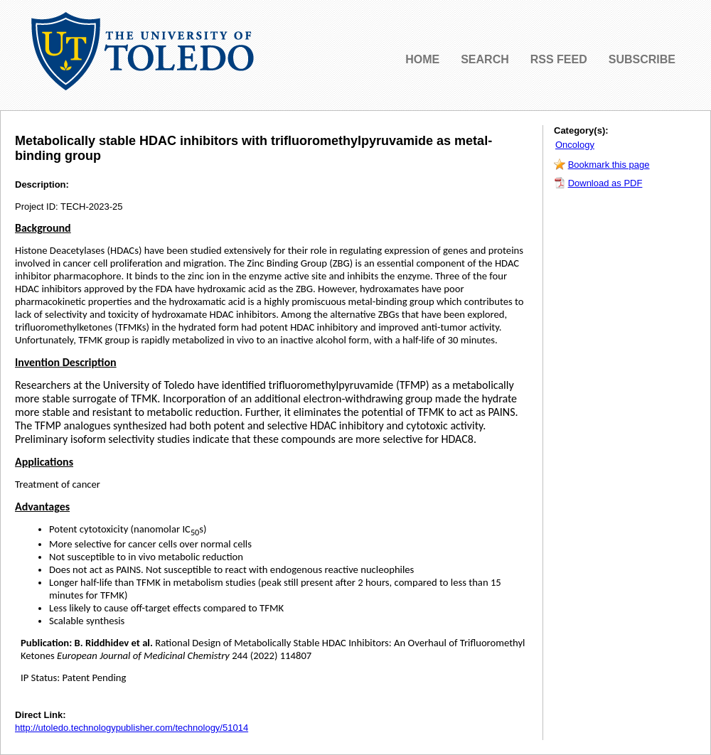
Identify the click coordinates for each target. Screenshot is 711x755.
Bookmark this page (609, 164)
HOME (422, 59)
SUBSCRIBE (642, 59)
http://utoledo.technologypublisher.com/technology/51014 (131, 727)
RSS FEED (558, 59)
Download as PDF (605, 183)
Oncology (574, 144)
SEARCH (485, 59)
